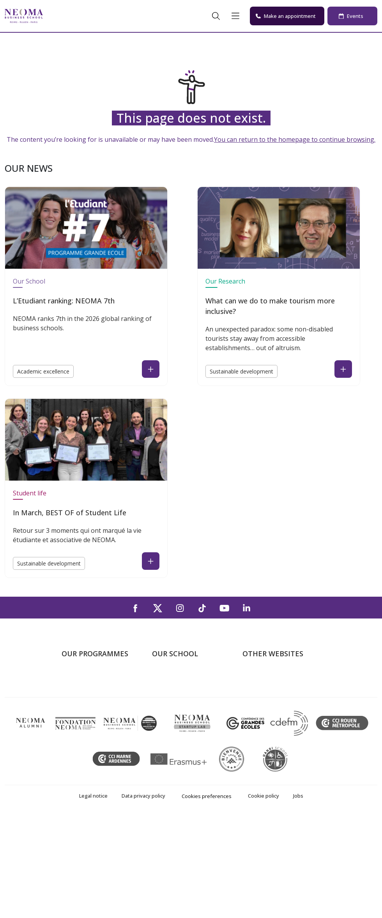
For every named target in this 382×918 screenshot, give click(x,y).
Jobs (298, 896)
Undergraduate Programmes (83, 683)
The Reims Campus (178, 700)
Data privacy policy (143, 896)
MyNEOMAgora (264, 722)
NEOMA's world (264, 689)
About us (164, 677)
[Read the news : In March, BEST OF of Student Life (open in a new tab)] (150, 561)
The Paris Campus (177, 689)
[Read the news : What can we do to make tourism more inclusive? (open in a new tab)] (343, 369)
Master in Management (94, 700)
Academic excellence (43, 371)
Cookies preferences (207, 896)
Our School (29, 281)
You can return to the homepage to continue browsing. (294, 139)
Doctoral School (84, 767)
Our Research (225, 281)
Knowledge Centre (268, 733)
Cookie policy (263, 896)
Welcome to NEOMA (271, 677)
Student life (29, 493)
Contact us (167, 722)
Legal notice (93, 896)
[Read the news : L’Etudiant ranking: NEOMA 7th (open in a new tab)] (150, 369)
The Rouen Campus (179, 711)
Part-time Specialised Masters (90, 728)
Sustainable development (241, 371)
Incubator (256, 700)
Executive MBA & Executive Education (99, 751)
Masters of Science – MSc (98, 711)
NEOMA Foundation (270, 711)
